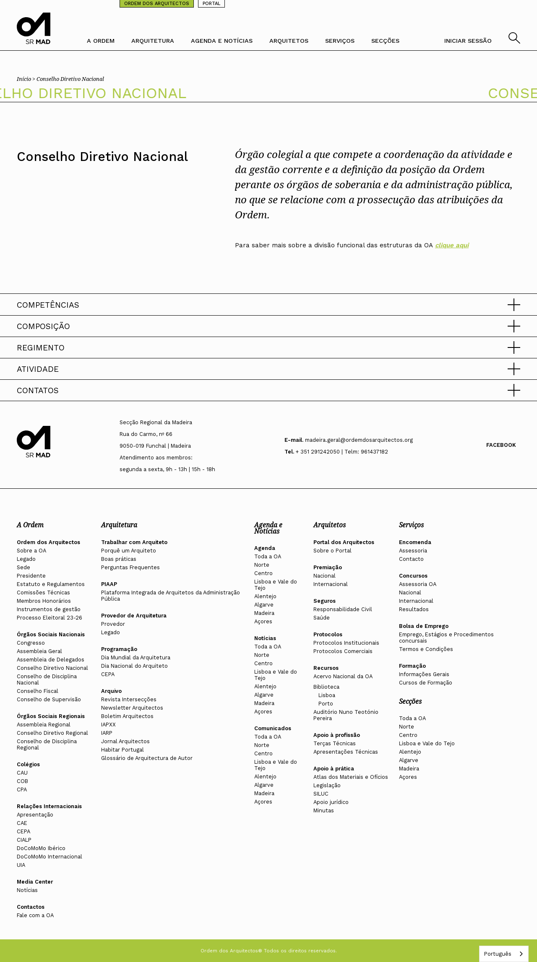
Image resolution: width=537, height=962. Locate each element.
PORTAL (211, 3)
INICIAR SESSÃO (468, 40)
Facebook (501, 445)
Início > (26, 79)
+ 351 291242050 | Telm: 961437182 (342, 452)
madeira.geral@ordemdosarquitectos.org (359, 440)
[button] (268, 304)
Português (497, 954)
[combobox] (504, 954)
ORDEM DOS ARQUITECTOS (156, 3)
